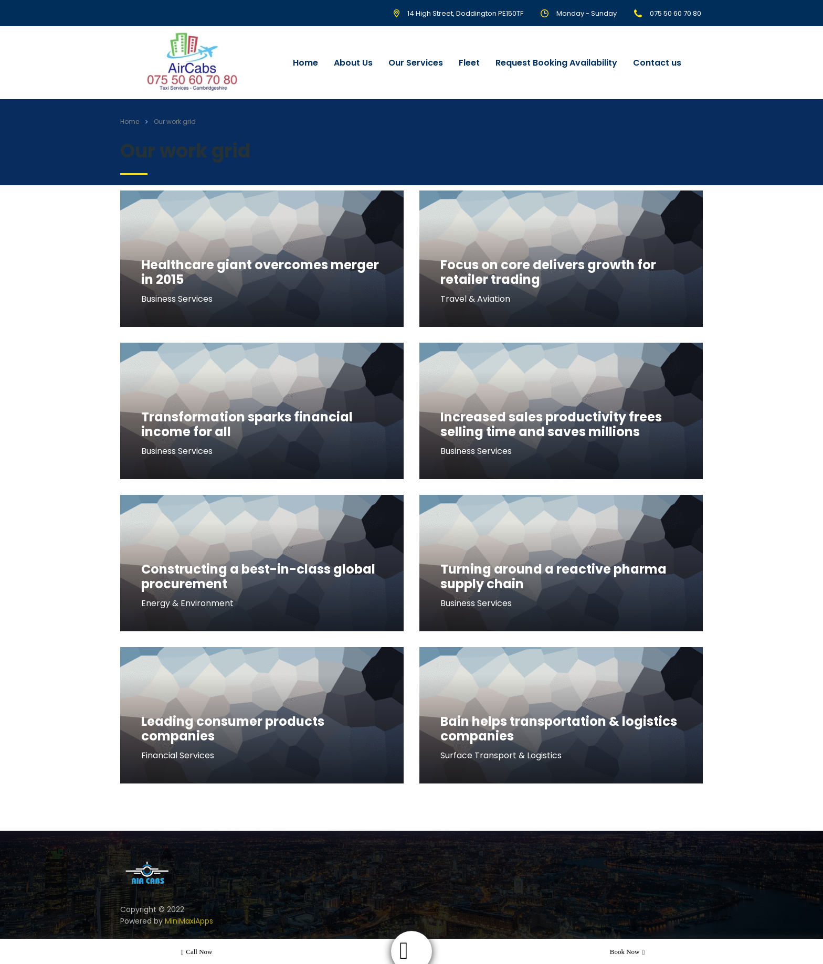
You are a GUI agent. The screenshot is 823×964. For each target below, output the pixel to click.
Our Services (415, 63)
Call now (197, 952)
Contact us (657, 63)
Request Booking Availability (556, 63)
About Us (353, 63)
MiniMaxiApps (189, 921)
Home (305, 63)
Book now (627, 952)
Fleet (469, 63)
